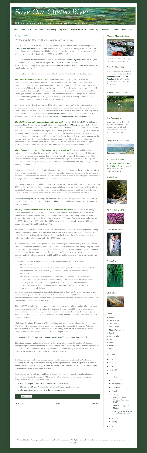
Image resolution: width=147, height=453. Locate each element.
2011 (112, 377)
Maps (124, 30)
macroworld (115, 440)
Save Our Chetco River (52, 11)
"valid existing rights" (49, 201)
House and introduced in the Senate (69, 113)
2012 (112, 374)
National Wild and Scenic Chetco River (31, 48)
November (116, 384)
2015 (112, 363)
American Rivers (29, 59)
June (114, 395)
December (116, 380)
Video (131, 30)
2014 (112, 366)
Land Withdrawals (89, 198)
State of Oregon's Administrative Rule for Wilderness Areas (44, 383)
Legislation (63, 30)
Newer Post (20, 403)
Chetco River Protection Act (60, 79)
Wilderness (106, 30)
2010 (112, 426)
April (114, 422)
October (115, 387)
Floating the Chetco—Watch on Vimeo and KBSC (120, 400)
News (116, 30)
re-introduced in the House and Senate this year (72, 116)
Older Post (95, 403)
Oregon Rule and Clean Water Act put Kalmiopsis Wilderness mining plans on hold (53, 337)
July (113, 391)
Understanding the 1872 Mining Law (33, 198)
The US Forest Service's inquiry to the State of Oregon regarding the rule (49, 387)
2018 (112, 359)
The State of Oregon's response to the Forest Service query (43, 390)
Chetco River (26, 30)
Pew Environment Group (25, 62)
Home (15, 30)
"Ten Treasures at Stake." (61, 62)
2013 (112, 370)
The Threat (38, 30)
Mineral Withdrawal (78, 30)
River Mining (51, 30)
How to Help (93, 30)
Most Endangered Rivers (75, 59)
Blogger (73, 442)
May (114, 418)
